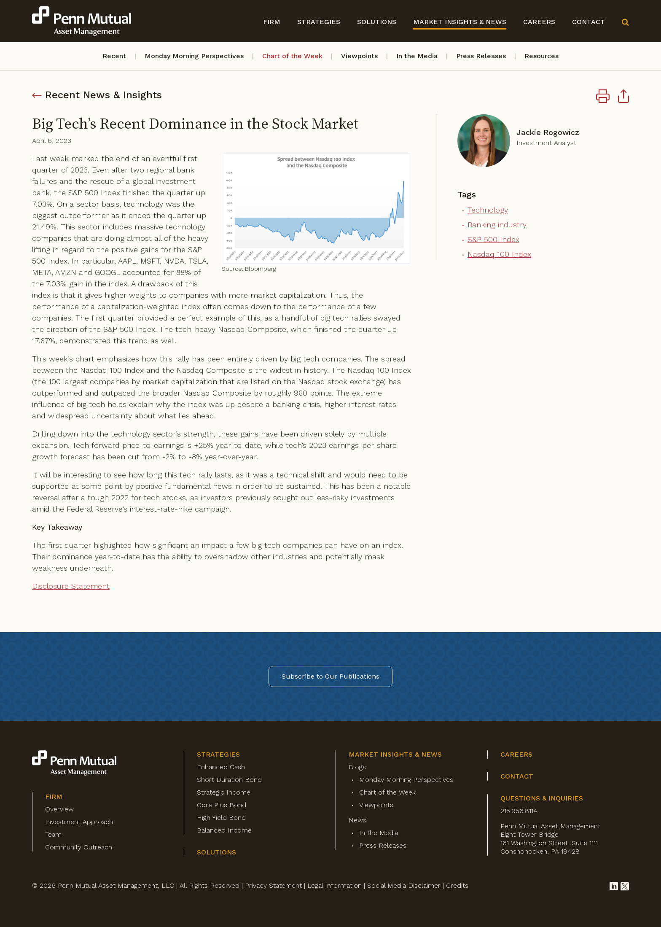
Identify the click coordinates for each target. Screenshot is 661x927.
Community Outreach (78, 847)
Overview (59, 809)
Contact (588, 22)
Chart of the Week (292, 56)
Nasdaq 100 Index (499, 254)
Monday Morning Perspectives (194, 56)
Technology (488, 209)
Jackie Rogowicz (547, 132)
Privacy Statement (273, 885)
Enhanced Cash (221, 767)
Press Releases (481, 56)
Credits (457, 885)
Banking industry (497, 224)
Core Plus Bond (221, 805)
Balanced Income (224, 830)
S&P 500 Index (493, 239)
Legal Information (334, 885)
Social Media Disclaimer (404, 885)
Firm (271, 22)
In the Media (417, 56)
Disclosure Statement (71, 586)
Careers (539, 22)
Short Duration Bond (229, 780)
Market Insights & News (459, 22)
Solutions (376, 22)
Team (53, 834)
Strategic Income (223, 792)
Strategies (318, 22)
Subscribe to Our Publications (330, 676)
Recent (114, 56)
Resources (541, 56)
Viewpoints (359, 56)
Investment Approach (79, 822)
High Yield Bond (221, 818)
